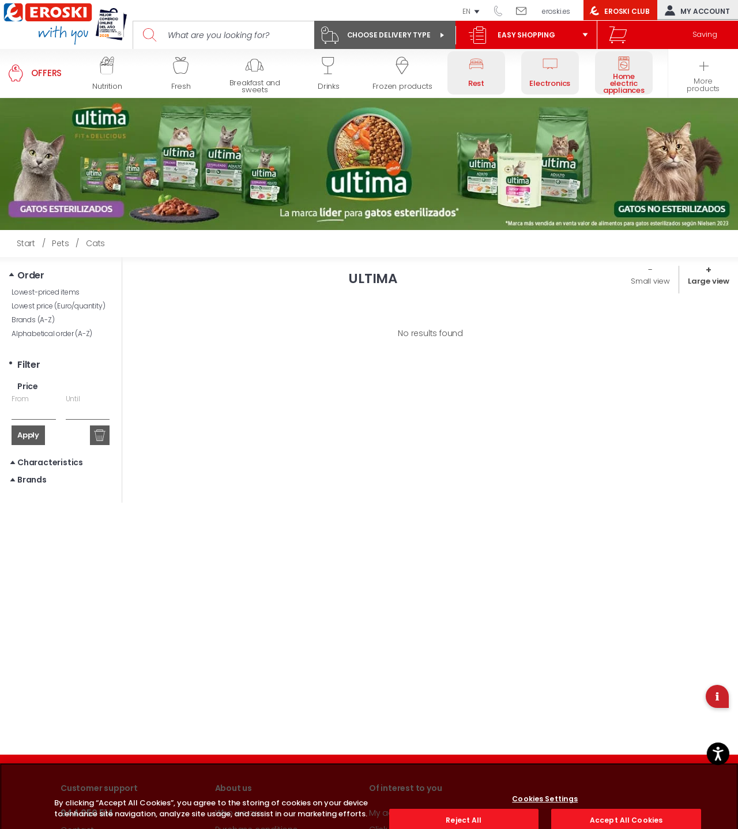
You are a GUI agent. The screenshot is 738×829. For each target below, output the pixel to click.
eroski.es (556, 11)
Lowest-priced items (46, 292)
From (20, 399)
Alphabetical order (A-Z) (52, 333)
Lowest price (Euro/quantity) (58, 306)
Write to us (525, 10)
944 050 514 (502, 10)
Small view (650, 281)
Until (73, 399)
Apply (28, 434)
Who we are (238, 813)
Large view (708, 281)
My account (694, 10)
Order (30, 275)
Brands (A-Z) (33, 320)
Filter (28, 364)
